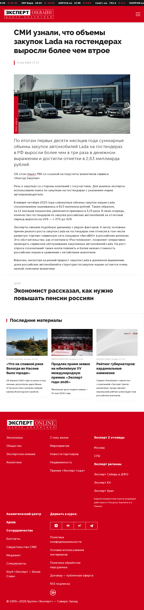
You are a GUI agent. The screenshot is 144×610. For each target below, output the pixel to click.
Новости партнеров (64, 454)
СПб (97, 456)
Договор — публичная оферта (71, 575)
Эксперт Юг (102, 482)
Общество (14, 446)
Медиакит (13, 555)
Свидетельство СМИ (21, 547)
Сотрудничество (19, 530)
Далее (17, 283)
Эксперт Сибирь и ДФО (111, 474)
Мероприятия (59, 359)
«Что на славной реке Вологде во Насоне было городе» (24, 368)
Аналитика (103, 359)
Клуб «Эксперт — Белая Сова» (23, 574)
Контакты (13, 538)
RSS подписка (60, 583)
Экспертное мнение (20, 454)
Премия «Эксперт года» (67, 470)
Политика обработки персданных (65, 565)
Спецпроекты (16, 563)
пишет (31, 174)
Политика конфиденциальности (66, 539)
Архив (11, 522)
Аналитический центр (23, 514)
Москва (99, 447)
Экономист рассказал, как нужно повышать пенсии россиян (63, 294)
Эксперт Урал (104, 491)
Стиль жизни (14, 359)
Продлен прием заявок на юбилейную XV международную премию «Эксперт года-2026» (70, 373)
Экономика (14, 437)
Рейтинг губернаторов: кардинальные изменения (115, 368)
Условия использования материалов (67, 552)
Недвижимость (61, 462)
